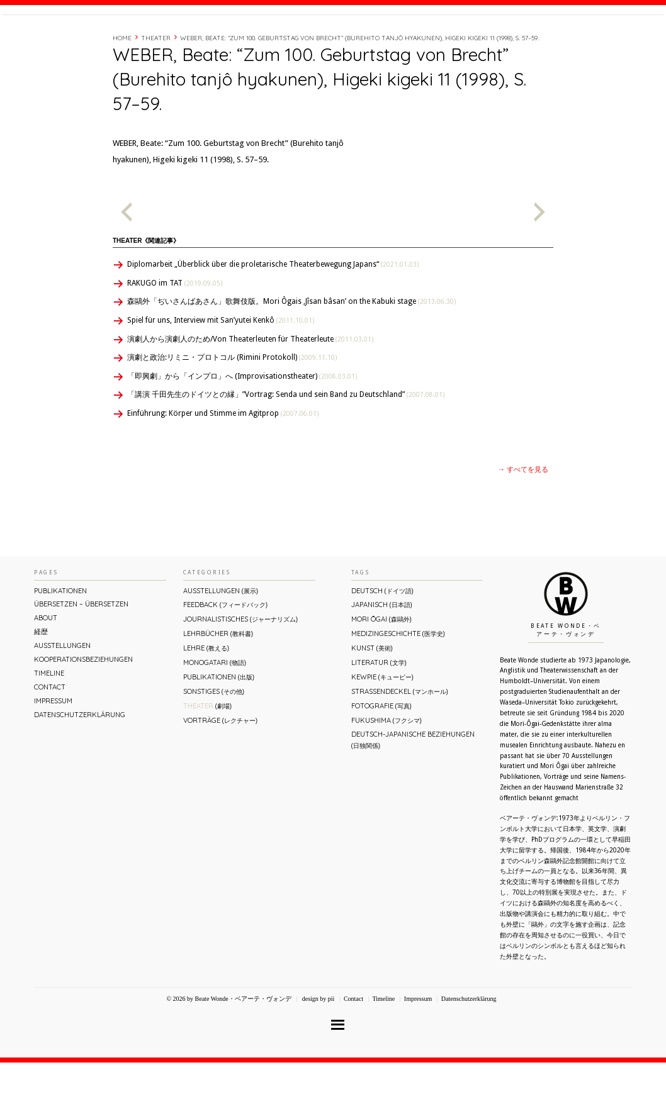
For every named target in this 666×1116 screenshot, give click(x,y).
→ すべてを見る (523, 523)
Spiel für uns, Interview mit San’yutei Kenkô (220, 373)
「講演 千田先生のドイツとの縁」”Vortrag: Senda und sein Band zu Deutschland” (285, 448)
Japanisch (381, 658)
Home (122, 91)
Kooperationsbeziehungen (83, 712)
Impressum (53, 754)
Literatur (379, 715)
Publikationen (60, 644)
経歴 (492, 39)
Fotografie (381, 759)
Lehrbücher (218, 687)
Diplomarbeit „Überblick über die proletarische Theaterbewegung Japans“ (273, 317)
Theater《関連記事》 (146, 294)
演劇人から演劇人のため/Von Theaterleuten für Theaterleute (250, 392)
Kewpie (382, 730)
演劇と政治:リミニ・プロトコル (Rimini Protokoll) (232, 410)
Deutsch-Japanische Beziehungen (413, 793)
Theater (156, 91)
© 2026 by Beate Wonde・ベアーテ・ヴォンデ (228, 1052)
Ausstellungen (62, 699)
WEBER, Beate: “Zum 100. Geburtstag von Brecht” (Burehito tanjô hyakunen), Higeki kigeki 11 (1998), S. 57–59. (359, 91)
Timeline (525, 39)
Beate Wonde (83, 42)
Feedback (225, 658)
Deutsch (382, 644)
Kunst (372, 701)
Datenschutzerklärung (79, 768)
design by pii (317, 1052)
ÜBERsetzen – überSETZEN (81, 657)
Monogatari (214, 715)
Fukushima (386, 773)
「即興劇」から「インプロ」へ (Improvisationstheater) (242, 429)
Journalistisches (240, 672)
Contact (567, 39)
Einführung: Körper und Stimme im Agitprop (223, 466)
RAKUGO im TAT (174, 336)
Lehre (206, 701)
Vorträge (220, 773)
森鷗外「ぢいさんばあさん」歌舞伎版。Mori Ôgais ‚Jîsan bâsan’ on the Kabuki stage (291, 354)
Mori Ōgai (381, 672)
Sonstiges (213, 744)
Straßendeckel (399, 744)
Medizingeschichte (398, 687)
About (461, 39)
